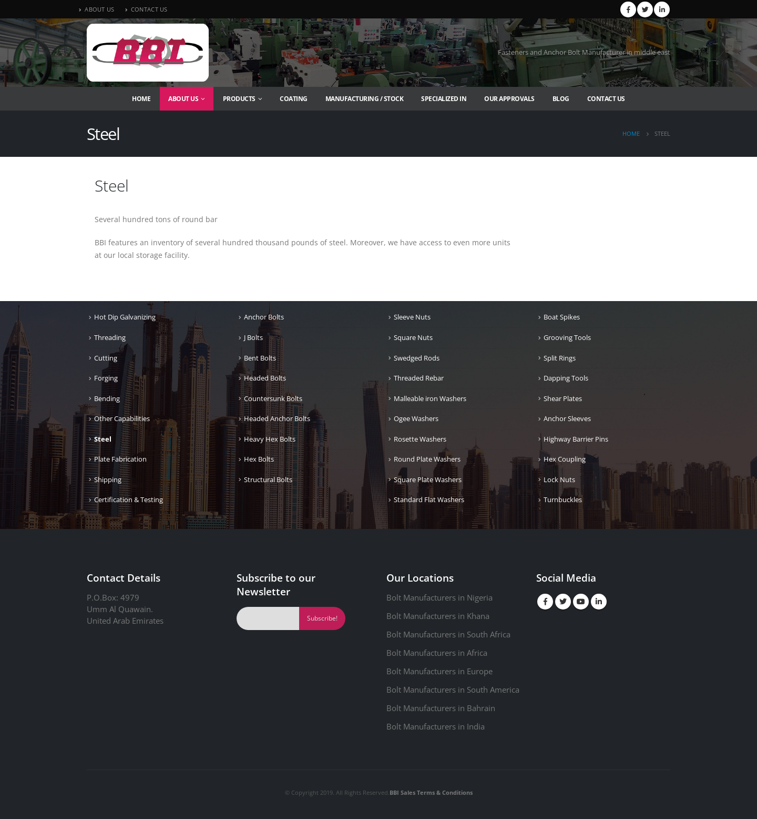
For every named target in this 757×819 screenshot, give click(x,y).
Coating (294, 98)
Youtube (581, 602)
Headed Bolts (265, 378)
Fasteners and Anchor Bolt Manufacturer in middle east (584, 52)
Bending (107, 398)
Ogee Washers (416, 418)
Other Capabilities (122, 418)
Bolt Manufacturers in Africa (436, 652)
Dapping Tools (566, 378)
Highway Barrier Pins (576, 439)
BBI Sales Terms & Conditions (431, 792)
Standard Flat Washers (429, 499)
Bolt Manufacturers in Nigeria (439, 597)
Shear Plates (563, 398)
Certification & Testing (128, 499)
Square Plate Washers (428, 479)
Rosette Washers (420, 439)
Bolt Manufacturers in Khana (437, 616)
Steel (102, 439)
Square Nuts (413, 337)
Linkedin (599, 602)
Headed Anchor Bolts (277, 418)
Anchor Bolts (264, 317)
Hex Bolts (259, 459)
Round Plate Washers (427, 459)
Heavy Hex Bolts (269, 439)
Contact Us (606, 98)
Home (141, 98)
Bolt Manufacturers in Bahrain (440, 708)
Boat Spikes (562, 317)
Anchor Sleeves (567, 418)
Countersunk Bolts (273, 398)
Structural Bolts (268, 479)
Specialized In (443, 98)
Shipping (107, 479)
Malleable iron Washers (430, 398)
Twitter (563, 602)
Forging (106, 378)
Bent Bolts (260, 358)
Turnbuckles (563, 499)
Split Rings (560, 358)
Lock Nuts (559, 479)
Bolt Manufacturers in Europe (439, 671)
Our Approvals (509, 98)
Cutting (105, 358)
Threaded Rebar (419, 378)
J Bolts (253, 337)
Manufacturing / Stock (364, 98)
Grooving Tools (567, 337)
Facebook (545, 602)
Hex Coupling (565, 459)
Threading (110, 337)
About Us (183, 98)
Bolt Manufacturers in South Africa (448, 634)
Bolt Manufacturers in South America (452, 689)
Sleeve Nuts (412, 317)
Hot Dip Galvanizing (125, 317)
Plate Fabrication (120, 459)
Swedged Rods (416, 358)
